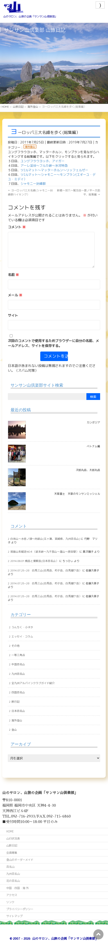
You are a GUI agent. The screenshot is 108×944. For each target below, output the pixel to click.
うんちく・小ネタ (22, 627)
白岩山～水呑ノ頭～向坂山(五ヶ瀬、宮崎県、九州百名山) (45, 539)
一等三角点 (18, 655)
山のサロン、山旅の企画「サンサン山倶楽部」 (65, 938)
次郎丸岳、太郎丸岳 (88, 470)
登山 (14, 730)
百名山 (10, 867)
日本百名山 (18, 711)
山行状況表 (13, 838)
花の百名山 (13, 881)
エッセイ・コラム (22, 636)
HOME (10, 831)
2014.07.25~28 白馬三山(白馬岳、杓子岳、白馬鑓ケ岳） (46, 570)
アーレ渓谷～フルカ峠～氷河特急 (44, 165)
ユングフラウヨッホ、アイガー (42, 161)
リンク (10, 902)
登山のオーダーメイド (19, 860)
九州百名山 (18, 674)
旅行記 (15, 702)
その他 (15, 646)
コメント (17, 227)
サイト (13, 315)
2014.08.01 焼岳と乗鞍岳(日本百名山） (34, 561)
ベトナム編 (93, 446)
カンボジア (93, 422)
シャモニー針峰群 (33, 183)
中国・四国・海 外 (17, 888)
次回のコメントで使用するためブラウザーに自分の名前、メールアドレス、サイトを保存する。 (53, 343)
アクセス (11, 895)
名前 (13, 274)
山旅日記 (11, 845)
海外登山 (30, 147)
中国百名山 (18, 664)
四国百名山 (18, 692)
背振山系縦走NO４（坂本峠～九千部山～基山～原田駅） (44, 552)
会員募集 (11, 853)
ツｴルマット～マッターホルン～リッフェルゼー (54, 170)
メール (15, 295)
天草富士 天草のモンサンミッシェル (77, 494)
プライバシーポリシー (19, 909)
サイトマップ (14, 916)
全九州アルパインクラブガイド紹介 (33, 683)
